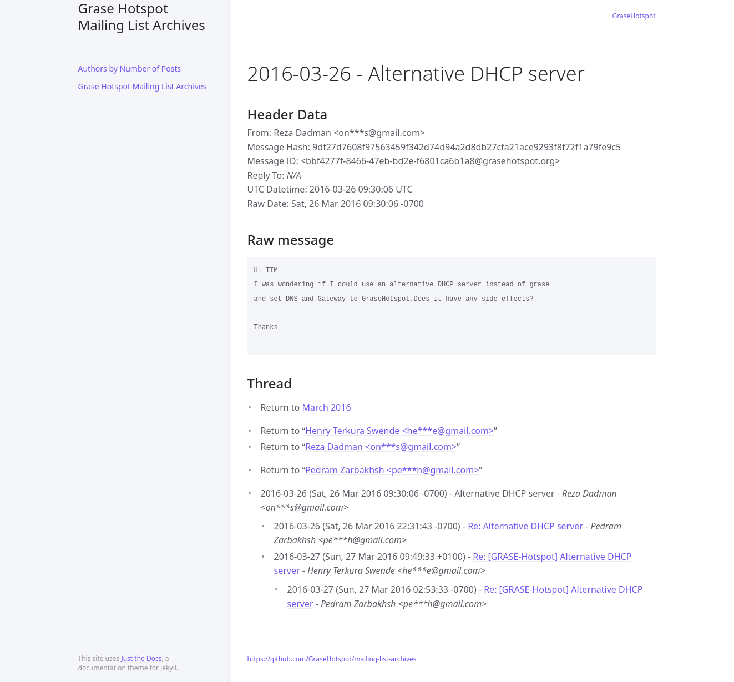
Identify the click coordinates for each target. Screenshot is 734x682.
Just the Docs (141, 658)
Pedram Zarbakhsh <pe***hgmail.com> (392, 470)
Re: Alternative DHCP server (525, 526)
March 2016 (326, 407)
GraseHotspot (634, 16)
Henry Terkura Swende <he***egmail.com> (399, 431)
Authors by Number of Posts (129, 68)
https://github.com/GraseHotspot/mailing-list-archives (332, 659)
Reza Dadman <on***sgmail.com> (381, 447)
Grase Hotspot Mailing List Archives (141, 16)
